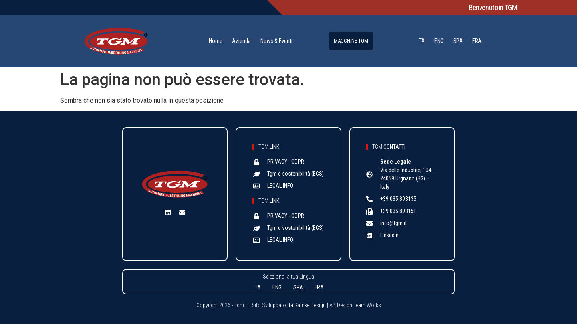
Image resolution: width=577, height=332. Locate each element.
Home (215, 41)
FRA (477, 41)
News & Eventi (276, 41)
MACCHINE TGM (351, 41)
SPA (458, 41)
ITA (421, 41)
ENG (439, 41)
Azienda (241, 41)
